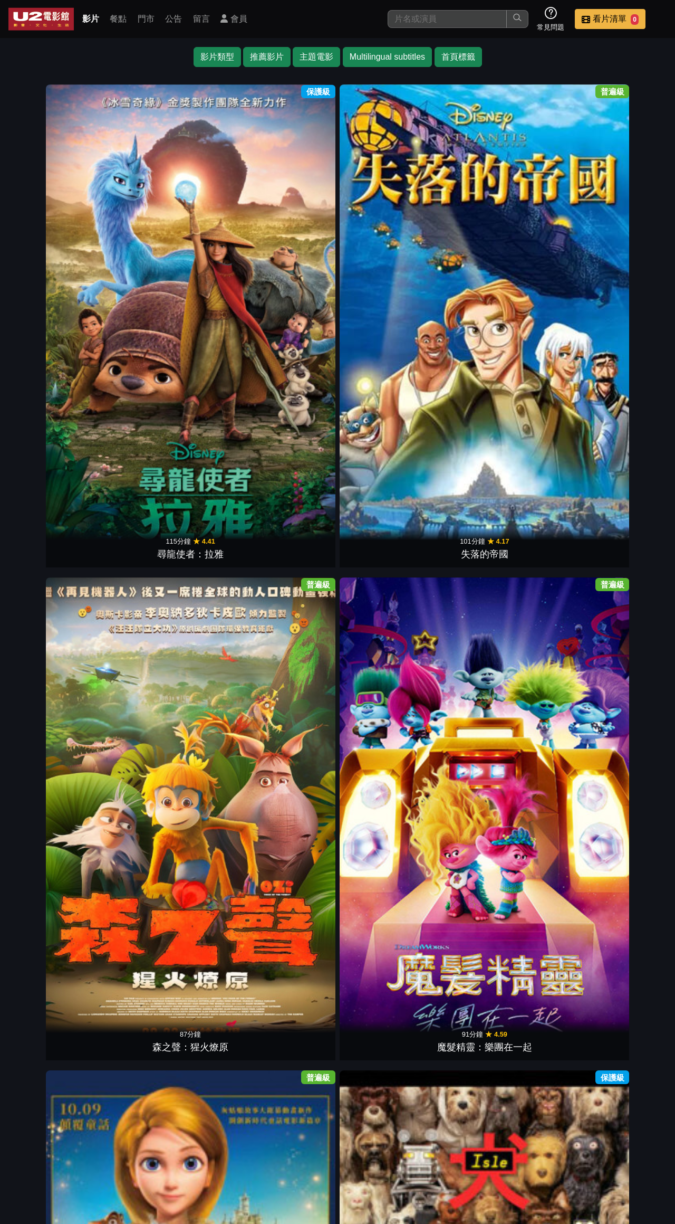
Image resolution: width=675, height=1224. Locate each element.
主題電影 (316, 56)
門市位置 (382, 1149)
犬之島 (461, 198)
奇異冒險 (132, 485)
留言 (201, 18)
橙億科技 (355, 1210)
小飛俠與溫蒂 (49, 485)
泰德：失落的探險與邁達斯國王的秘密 (543, 184)
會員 (233, 18)
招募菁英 (537, 1149)
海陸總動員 (49, 341)
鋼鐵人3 (379, 915)
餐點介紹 (330, 1149)
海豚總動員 (378, 628)
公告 (173, 18)
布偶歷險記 (625, 915)
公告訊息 (433, 1149)
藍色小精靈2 (296, 915)
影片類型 (217, 56)
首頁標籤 (458, 56)
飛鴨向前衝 (132, 628)
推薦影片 (267, 56)
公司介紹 (588, 1149)
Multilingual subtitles (387, 56)
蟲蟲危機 (214, 341)
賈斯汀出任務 (214, 915)
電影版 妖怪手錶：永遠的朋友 (543, 614)
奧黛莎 (378, 341)
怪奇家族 (50, 628)
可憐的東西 (543, 341)
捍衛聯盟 (50, 915)
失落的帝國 (132, 198)
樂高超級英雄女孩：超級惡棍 (214, 758)
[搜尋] (447, 19)
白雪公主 (296, 341)
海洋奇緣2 (461, 341)
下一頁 (337, 1099)
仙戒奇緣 (379, 198)
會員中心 (640, 1149)
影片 (90, 18)
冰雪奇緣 (625, 198)
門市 (146, 18)
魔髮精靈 (461, 772)
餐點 (118, 18)
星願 (625, 341)
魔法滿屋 (379, 485)
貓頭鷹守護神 (296, 1059)
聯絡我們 (485, 1149)
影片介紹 (278, 1149)
